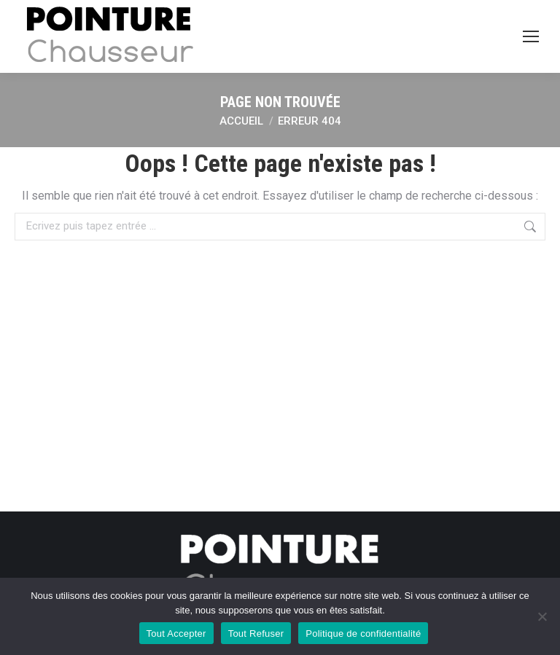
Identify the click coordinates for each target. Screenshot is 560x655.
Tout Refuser (256, 633)
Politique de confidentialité (363, 633)
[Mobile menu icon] (530, 36)
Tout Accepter (176, 633)
